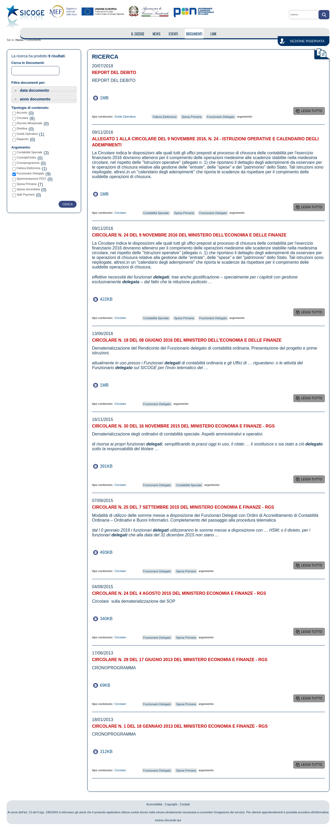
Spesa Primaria (26, 183)
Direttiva (22, 128)
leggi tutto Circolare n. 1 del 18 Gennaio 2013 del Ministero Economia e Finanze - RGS (312, 766)
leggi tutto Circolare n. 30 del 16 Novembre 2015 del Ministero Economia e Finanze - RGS (312, 480)
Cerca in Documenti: (28, 63)
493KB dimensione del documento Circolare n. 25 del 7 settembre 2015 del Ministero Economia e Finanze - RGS (110, 552)
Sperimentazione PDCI (31, 178)
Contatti (185, 804)
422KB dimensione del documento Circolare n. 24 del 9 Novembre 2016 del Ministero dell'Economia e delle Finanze (110, 299)
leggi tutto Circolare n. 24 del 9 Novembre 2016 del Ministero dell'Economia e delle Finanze (313, 313)
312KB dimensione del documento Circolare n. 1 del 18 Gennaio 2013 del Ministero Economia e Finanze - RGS (110, 751)
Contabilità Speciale (29, 152)
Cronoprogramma (28, 162)
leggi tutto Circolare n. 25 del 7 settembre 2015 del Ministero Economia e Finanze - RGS (312, 566)
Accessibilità (154, 804)
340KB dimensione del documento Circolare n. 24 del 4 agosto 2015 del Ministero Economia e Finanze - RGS (110, 618)
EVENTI (173, 33)
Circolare (22, 117)
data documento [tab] (31, 90)
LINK (213, 33)
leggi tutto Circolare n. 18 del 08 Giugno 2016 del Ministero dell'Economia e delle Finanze (313, 399)
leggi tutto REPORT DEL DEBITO (311, 112)
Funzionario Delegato (30, 173)
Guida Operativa (27, 133)
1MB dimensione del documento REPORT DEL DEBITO (110, 98)
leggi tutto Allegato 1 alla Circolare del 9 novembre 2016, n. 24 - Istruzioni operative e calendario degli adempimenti (312, 208)
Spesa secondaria (28, 189)
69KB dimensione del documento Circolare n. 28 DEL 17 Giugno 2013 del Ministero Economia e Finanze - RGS (110, 685)
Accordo (22, 112)
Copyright (171, 804)
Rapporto (23, 139)
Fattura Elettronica (28, 168)
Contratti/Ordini (26, 157)
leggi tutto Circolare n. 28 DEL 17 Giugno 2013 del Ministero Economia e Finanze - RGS (312, 699)
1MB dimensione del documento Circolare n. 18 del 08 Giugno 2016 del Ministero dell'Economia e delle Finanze (110, 385)
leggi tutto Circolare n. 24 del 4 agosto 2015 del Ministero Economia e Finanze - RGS (312, 633)
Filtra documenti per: (28, 83)
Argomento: (21, 147)
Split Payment (26, 194)
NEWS (156, 33)
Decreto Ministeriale (29, 123)
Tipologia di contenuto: (30, 108)
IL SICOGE (137, 33)
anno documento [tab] (31, 99)
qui (179, 820)
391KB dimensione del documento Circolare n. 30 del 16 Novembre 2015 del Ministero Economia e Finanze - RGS (110, 466)
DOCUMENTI (194, 33)
